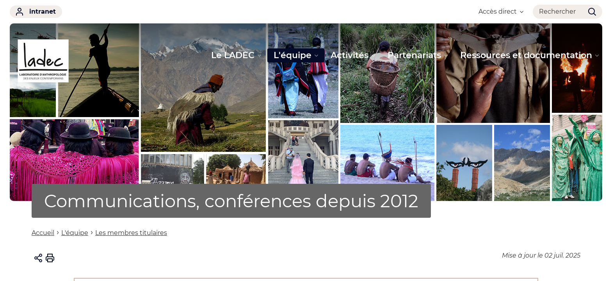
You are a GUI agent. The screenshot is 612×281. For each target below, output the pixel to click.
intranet (36, 12)
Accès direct (501, 11)
